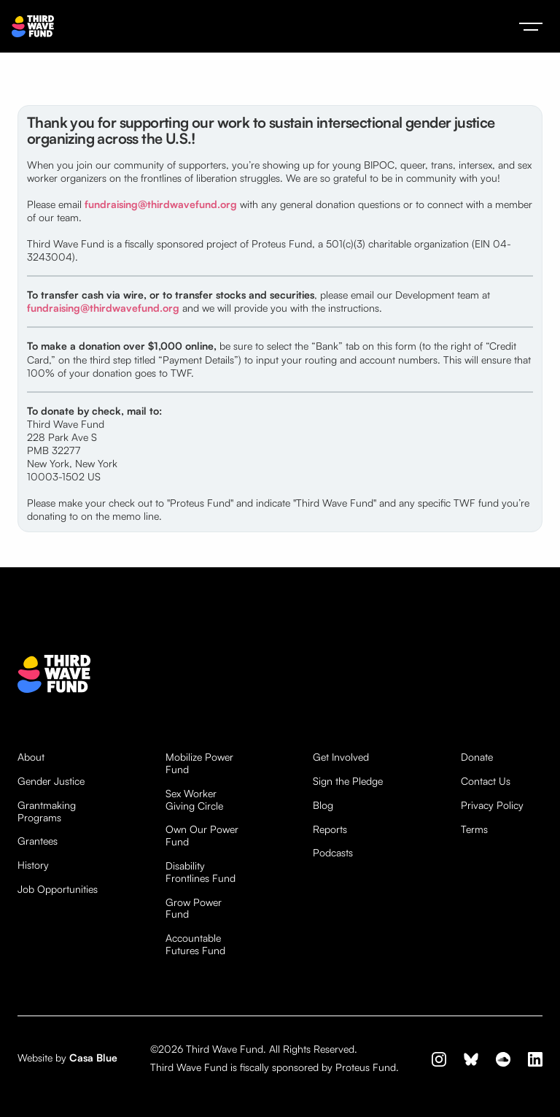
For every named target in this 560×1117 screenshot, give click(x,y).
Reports (330, 829)
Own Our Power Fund (202, 836)
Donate (477, 757)
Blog (323, 805)
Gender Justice (51, 781)
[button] (530, 26)
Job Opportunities (58, 889)
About (31, 757)
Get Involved (341, 757)
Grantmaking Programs (47, 811)
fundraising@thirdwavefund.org (161, 204)
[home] (33, 26)
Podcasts (333, 853)
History (33, 865)
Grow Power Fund (194, 909)
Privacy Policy (492, 805)
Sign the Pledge (348, 781)
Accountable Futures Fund (195, 944)
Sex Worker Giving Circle (194, 800)
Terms (474, 829)
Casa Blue (93, 1057)
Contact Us (485, 781)
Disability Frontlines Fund (201, 872)
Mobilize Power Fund (199, 763)
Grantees (38, 841)
